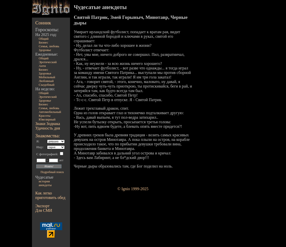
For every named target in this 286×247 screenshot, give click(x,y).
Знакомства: (47, 135)
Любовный (46, 81)
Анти (42, 66)
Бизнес (43, 42)
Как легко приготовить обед (50, 195)
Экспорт (42, 206)
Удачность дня (47, 128)
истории (44, 181)
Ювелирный (47, 119)
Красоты (45, 115)
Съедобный (46, 85)
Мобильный (47, 77)
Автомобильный (50, 112)
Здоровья (45, 73)
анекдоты (45, 185)
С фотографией (46, 154)
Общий (44, 38)
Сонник (43, 22)
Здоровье (45, 50)
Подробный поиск (52, 172)
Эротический (48, 62)
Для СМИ (43, 210)
